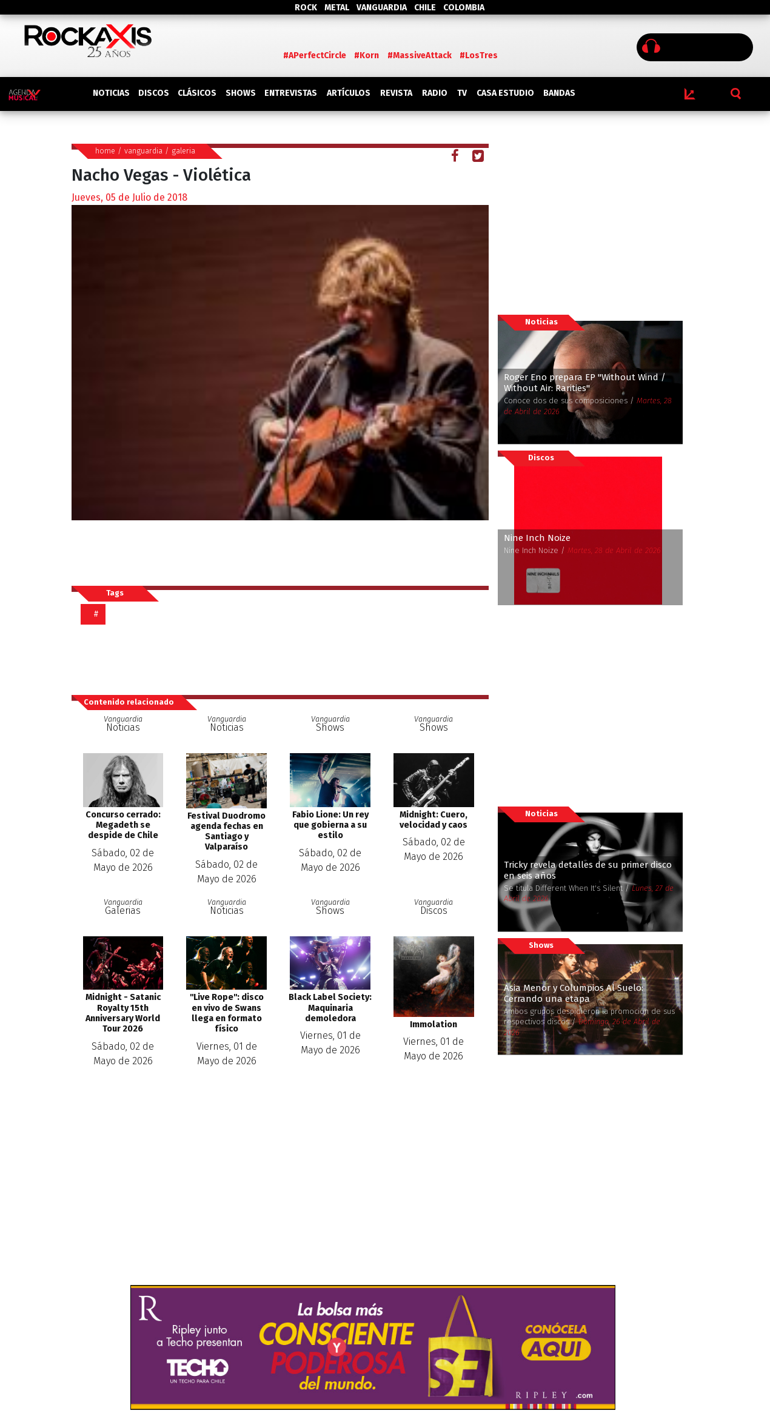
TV (462, 93)
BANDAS (559, 93)
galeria (183, 150)
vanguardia (143, 150)
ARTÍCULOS (348, 93)
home (105, 150)
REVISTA (396, 93)
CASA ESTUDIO (505, 93)
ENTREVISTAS (290, 93)
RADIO (434, 93)
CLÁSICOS (197, 93)
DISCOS (153, 93)
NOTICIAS (111, 93)
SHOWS (241, 93)
